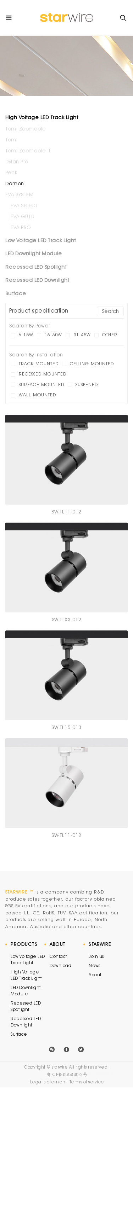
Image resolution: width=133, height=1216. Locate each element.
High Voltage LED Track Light (41, 117)
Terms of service (87, 1081)
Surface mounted (41, 384)
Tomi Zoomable (25, 129)
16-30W (53, 334)
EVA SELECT (24, 205)
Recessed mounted (42, 374)
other (109, 334)
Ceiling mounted (92, 363)
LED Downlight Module (33, 253)
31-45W (82, 334)
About (95, 974)
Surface (15, 293)
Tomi (11, 139)
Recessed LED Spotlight (35, 267)
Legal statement (48, 1081)
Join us (96, 956)
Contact (58, 956)
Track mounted (39, 363)
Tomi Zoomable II (27, 150)
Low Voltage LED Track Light (40, 240)
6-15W (26, 334)
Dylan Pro (16, 161)
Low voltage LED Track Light (28, 959)
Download (60, 965)
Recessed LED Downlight (37, 280)
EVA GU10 (22, 216)
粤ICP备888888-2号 (67, 1074)
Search (110, 311)
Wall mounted (37, 394)
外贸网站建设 (101, 1073)
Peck (11, 172)
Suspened (87, 384)
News (94, 965)
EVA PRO (21, 227)
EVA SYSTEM (19, 194)
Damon (14, 183)
